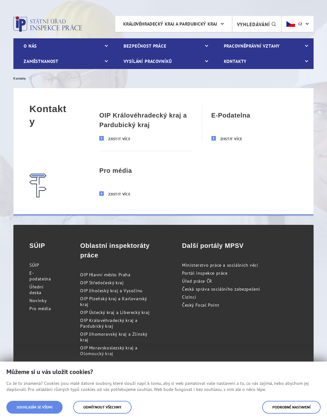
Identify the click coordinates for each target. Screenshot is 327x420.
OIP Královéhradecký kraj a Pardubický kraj (109, 323)
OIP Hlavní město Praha (105, 275)
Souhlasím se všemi (34, 407)
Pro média (40, 308)
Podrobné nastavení (291, 407)
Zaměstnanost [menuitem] (41, 61)
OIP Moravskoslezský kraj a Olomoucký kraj (109, 350)
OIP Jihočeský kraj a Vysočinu (111, 291)
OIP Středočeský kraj (102, 283)
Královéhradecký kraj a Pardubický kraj (170, 24)
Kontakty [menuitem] (235, 61)
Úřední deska (36, 289)
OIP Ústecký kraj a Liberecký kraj (114, 312)
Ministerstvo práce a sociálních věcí (220, 265)
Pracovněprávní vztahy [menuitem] (252, 46)
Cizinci (189, 297)
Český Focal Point (200, 305)
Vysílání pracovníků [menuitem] (148, 61)
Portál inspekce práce (205, 273)
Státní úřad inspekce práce (47, 24)
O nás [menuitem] (30, 46)
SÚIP (34, 265)
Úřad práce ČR (197, 281)
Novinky (38, 300)
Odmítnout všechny (102, 407)
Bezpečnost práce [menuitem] (145, 46)
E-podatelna (40, 276)
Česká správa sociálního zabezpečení (221, 289)
